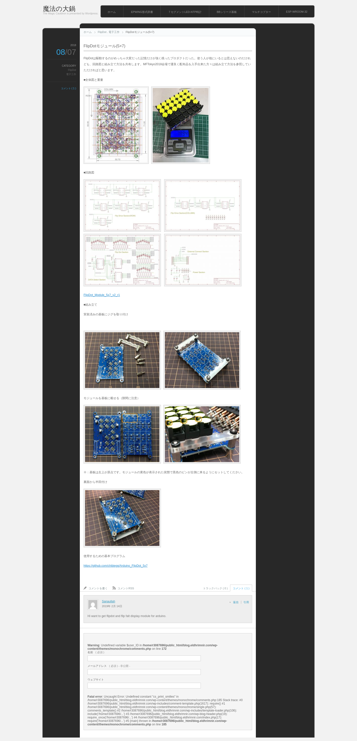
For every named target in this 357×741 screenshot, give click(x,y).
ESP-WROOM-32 (296, 11)
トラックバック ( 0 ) (215, 588)
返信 (235, 602)
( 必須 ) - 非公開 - (109, 665)
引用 (246, 602)
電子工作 (114, 31)
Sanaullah (108, 601)
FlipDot (102, 31)
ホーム (112, 11)
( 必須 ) (96, 652)
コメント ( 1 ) (68, 88)
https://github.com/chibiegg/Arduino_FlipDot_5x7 (116, 565)
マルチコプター (261, 11)
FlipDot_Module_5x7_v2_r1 (102, 295)
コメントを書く (98, 588)
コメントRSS (126, 588)
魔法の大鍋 (59, 8)
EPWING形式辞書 (142, 11)
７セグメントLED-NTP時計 (185, 11)
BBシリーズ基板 (227, 11)
